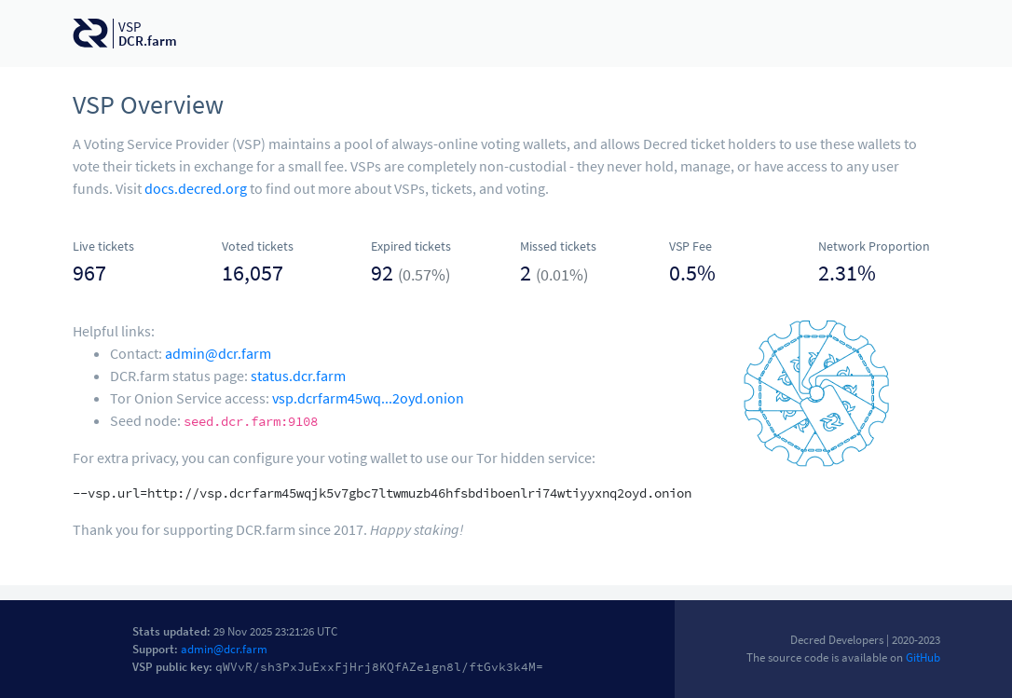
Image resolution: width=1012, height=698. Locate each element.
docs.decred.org (195, 188)
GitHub (923, 657)
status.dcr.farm (298, 375)
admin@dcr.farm (218, 353)
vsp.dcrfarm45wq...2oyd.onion (368, 398)
